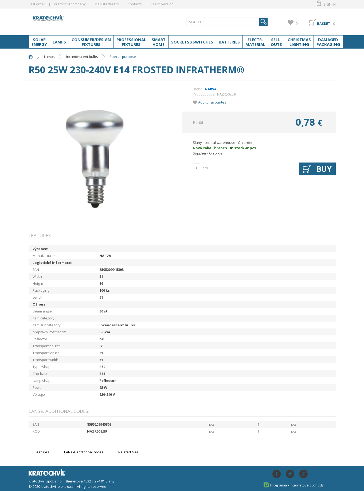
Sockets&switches (192, 41)
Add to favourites (212, 102)
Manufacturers (107, 4)
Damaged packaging (328, 42)
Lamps (59, 41)
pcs (205, 167)
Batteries (229, 41)
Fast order (37, 4)
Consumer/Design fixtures (91, 42)
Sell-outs (276, 42)
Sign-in (329, 4)
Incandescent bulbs (82, 56)
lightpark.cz (71, 20)
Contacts (135, 4)
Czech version (162, 4)
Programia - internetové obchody (297, 485)
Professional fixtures (131, 42)
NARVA (211, 88)
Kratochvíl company (70, 4)
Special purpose (122, 56)
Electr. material (255, 42)
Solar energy (39, 42)
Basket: (324, 23)
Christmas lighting (299, 42)
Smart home (159, 42)
